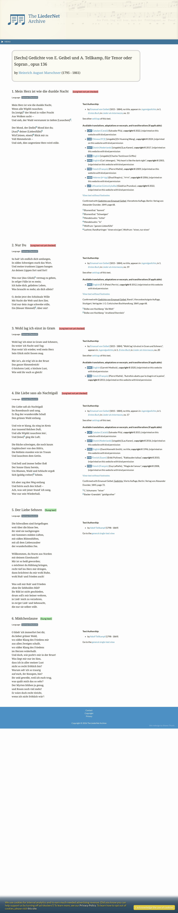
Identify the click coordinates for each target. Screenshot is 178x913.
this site (32, 908)
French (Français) (100, 169)
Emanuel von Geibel (99, 109)
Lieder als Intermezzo (112, 113)
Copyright (89, 713)
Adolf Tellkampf (97, 527)
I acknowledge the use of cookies (154, 907)
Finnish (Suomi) (99, 457)
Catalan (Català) (100, 130)
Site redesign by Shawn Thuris (161, 725)
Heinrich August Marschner (40, 73)
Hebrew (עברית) (100, 177)
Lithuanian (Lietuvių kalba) (104, 186)
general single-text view (103, 533)
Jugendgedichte (148, 109)
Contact (89, 710)
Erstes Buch (93, 113)
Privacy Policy (88, 905)
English (96, 156)
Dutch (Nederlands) (102, 147)
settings (96, 118)
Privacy (89, 716)
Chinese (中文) (99, 139)
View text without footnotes (96, 195)
